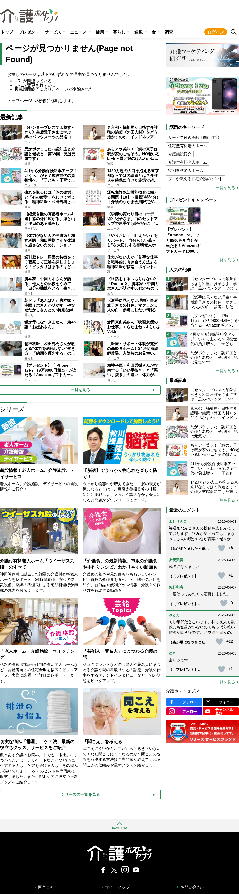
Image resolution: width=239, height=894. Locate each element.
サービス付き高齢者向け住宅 (193, 137)
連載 (138, 32)
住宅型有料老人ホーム (187, 146)
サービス (53, 32)
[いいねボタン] (221, 548)
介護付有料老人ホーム (187, 162)
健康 (100, 32)
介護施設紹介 (180, 154)
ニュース (78, 32)
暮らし (119, 32)
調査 (169, 32)
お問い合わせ (192, 887)
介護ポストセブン (182, 691)
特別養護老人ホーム (185, 170)
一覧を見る (225, 188)
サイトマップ (117, 887)
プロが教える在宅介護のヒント (195, 179)
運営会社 (46, 887)
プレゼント (28, 32)
